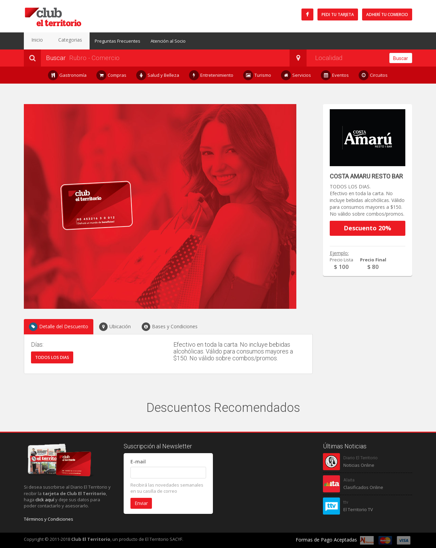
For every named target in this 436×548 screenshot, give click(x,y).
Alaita (349, 479)
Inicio (34, 41)
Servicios (296, 75)
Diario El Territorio (360, 457)
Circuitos (373, 75)
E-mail (138, 461)
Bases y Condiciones (170, 326)
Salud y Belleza (158, 75)
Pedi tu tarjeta (338, 14)
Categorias (61, 41)
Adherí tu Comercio (387, 14)
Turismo (257, 75)
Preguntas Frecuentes (105, 41)
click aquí (44, 499)
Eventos (335, 75)
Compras (111, 75)
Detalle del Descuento (58, 326)
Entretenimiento (211, 75)
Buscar (400, 58)
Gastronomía (67, 75)
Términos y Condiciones (48, 519)
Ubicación (115, 326)
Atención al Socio (155, 41)
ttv (345, 502)
